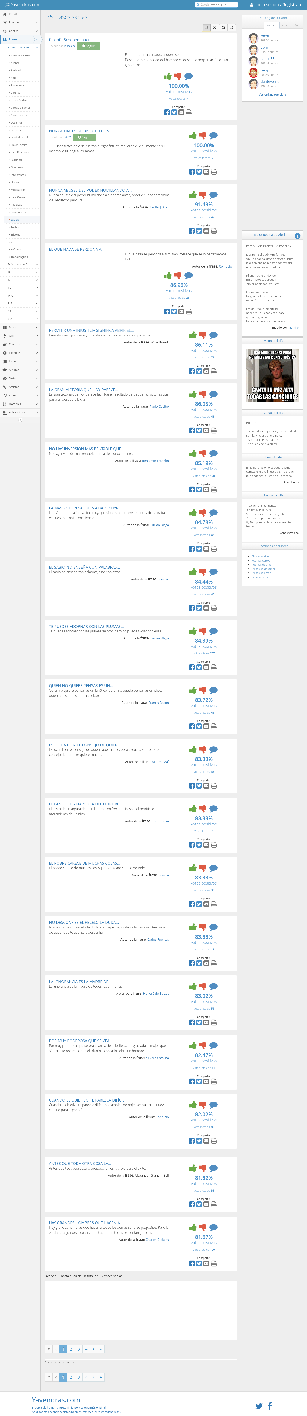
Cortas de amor (19, 107)
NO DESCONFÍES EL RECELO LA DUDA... (84, 922)
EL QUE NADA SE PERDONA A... (76, 249)
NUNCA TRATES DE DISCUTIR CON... (81, 130)
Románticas (17, 212)
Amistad (15, 70)
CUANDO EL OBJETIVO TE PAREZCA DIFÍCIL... (88, 1100)
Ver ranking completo (272, 94)
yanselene (70, 46)
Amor (13, 78)
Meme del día (273, 341)
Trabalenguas (18, 257)
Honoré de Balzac (156, 993)
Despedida (16, 130)
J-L (23, 288)
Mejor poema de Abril (269, 235)
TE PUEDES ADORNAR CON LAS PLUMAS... (86, 626)
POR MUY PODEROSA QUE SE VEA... (81, 1040)
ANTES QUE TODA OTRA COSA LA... (80, 1163)
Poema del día (273, 495)
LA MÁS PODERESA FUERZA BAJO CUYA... (85, 508)
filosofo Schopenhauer (69, 39)
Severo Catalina (157, 1058)
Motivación (17, 190)
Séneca (164, 875)
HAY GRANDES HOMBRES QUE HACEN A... (86, 1222)
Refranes (15, 249)
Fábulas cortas (261, 577)
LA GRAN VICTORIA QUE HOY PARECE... (83, 389)
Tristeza (14, 234)
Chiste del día (273, 413)
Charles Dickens (157, 1239)
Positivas (15, 205)
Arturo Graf (160, 762)
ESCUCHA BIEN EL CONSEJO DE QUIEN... (85, 744)
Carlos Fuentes (158, 939)
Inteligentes (17, 175)
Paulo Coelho (159, 406)
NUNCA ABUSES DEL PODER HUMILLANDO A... (90, 190)
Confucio (225, 266)
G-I (23, 280)
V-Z (23, 319)
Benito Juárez (159, 207)
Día (260, 25)
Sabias (14, 219)
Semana (272, 25)
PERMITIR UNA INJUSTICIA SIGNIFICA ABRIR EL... (91, 330)
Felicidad (15, 160)
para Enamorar (19, 152)
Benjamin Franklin (155, 460)
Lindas (14, 182)
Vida (12, 242)
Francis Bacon (158, 702)
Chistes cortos (260, 556)
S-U (23, 311)
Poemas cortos (261, 560)
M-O (23, 295)
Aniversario (17, 85)
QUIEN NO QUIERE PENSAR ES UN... (81, 685)
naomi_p (293, 327)
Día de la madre (19, 137)
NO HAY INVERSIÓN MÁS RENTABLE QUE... (86, 448)
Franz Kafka (160, 821)
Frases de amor (261, 573)
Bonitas (14, 93)
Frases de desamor (263, 569)
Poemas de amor (262, 564)
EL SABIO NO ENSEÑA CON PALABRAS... (84, 567)
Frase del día (273, 457)
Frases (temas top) (20, 47)
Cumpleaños (18, 115)
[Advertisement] (85, 84)
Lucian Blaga (159, 525)
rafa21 (67, 137)
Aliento (14, 63)
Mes (284, 25)
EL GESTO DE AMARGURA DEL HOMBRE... (85, 803)
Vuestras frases (19, 55)
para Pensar (17, 197)
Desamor (15, 122)
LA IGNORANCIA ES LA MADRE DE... (80, 981)
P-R (23, 303)
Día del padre (18, 145)
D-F (23, 272)
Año (295, 25)
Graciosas (16, 167)
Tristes (14, 227)
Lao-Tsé (163, 579)
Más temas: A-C (23, 264)
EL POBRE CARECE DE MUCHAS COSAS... (84, 863)
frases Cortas (18, 100)
